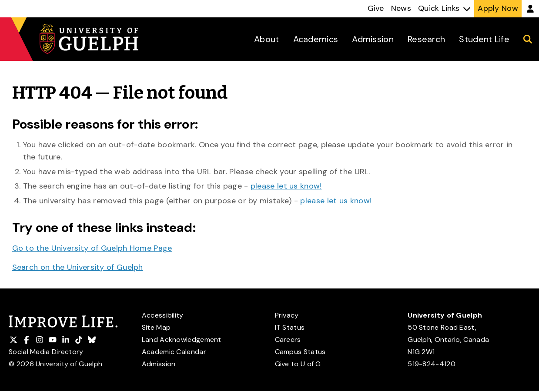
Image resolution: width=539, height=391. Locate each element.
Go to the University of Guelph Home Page (92, 248)
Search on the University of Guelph (77, 267)
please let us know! (286, 186)
